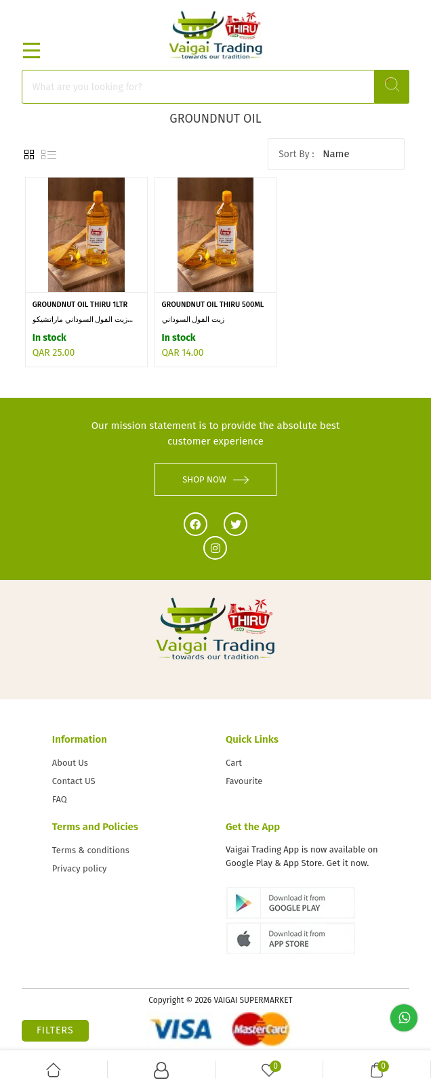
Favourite (244, 781)
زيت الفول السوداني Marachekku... (193, 320)
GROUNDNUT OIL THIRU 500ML (213, 304)
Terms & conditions (90, 850)
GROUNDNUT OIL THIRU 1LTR (80, 304)
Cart (234, 763)
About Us (70, 763)
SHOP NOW (215, 479)
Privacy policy (79, 868)
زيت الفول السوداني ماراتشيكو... (83, 319)
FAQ (59, 799)
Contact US (74, 781)
